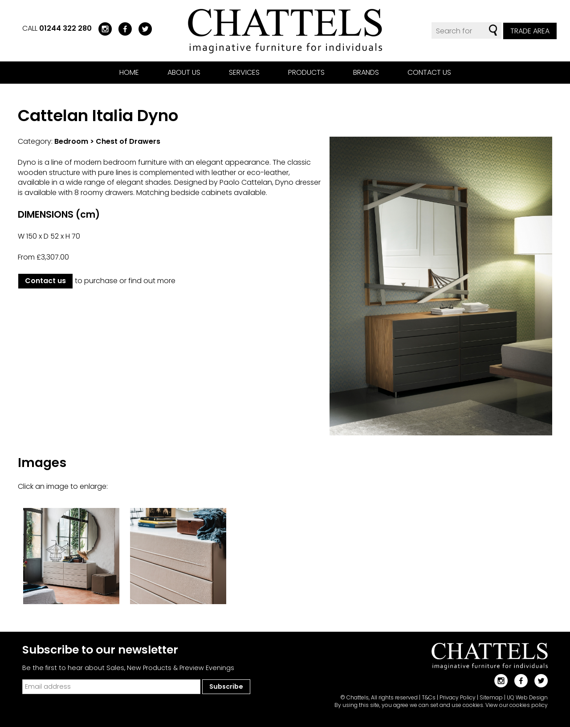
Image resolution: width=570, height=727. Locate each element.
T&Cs (429, 697)
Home (129, 72)
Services (244, 72)
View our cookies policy (516, 705)
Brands (366, 72)
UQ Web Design (527, 697)
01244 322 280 (65, 28)
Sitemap (491, 697)
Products (306, 72)
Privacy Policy (458, 697)
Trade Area (530, 31)
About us (183, 72)
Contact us (429, 72)
